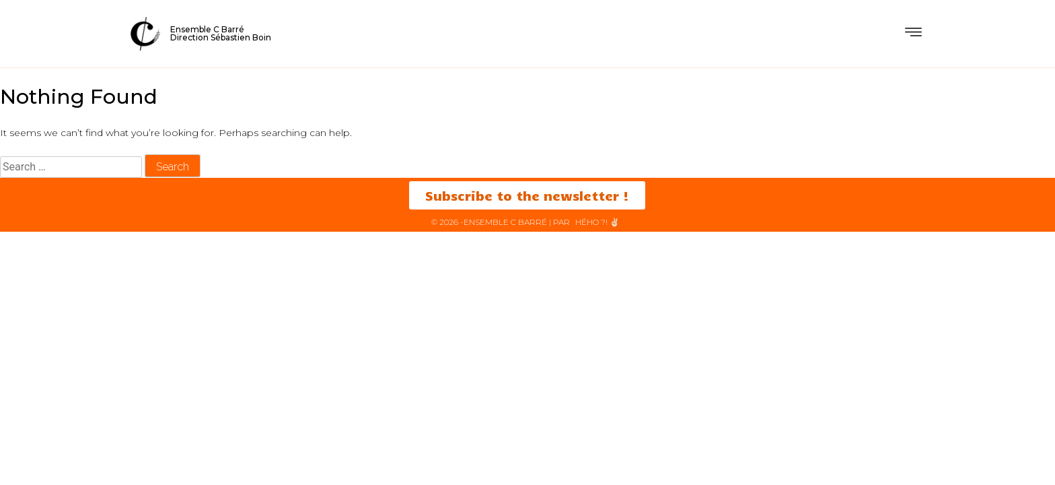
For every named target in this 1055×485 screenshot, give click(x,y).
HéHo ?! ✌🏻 (597, 222)
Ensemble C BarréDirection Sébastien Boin (220, 33)
